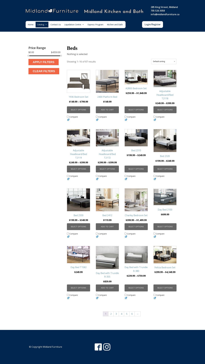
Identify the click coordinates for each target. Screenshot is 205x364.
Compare (72, 116)
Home (30, 24)
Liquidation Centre (74, 24)
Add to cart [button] (107, 110)
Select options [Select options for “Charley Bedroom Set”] (136, 226)
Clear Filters (44, 71)
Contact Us (56, 24)
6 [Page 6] (132, 313)
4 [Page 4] (121, 313)
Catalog (42, 24)
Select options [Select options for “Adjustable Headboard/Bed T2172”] (107, 169)
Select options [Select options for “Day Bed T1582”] (78, 288)
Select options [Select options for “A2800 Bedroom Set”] (136, 110)
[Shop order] (164, 61)
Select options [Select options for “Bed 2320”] (165, 169)
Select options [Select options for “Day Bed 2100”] (165, 226)
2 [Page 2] (111, 313)
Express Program (95, 24)
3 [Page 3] (116, 313)
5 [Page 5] (126, 313)
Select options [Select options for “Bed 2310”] (136, 169)
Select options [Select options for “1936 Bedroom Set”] (78, 110)
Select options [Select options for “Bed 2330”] (78, 226)
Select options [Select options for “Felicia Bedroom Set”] (165, 288)
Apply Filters (43, 62)
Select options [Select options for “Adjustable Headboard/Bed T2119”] (78, 169)
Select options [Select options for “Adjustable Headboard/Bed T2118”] (165, 110)
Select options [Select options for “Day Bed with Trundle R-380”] (136, 288)
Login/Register (152, 24)
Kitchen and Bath (115, 24)
